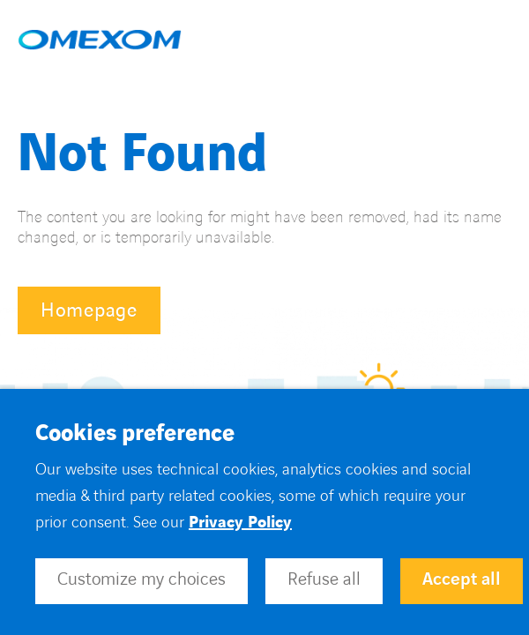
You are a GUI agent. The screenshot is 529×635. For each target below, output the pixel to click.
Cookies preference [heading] (135, 434)
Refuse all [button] (324, 579)
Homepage (89, 311)
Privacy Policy (240, 523)
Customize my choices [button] (141, 579)
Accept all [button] (461, 579)
